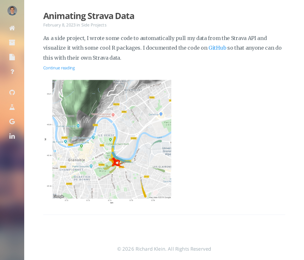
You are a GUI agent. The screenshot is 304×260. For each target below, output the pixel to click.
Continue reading (59, 68)
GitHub (217, 48)
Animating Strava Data (89, 16)
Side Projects (93, 25)
